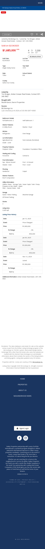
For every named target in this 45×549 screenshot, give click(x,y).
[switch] (31, 34)
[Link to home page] (3, 3)
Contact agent (7, 34)
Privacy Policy (28, 479)
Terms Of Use (15, 479)
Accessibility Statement (16, 482)
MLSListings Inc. (37, 362)
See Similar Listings (35, 56)
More (40, 3)
